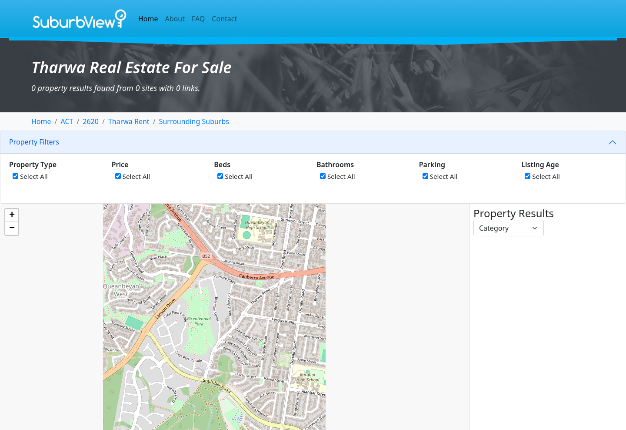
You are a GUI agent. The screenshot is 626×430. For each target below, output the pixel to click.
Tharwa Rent (129, 121)
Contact (224, 19)
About (175, 19)
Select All (30, 176)
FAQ (198, 19)
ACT (66, 121)
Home (148, 19)
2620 (91, 121)
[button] (11, 215)
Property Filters (34, 142)
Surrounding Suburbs (194, 121)
